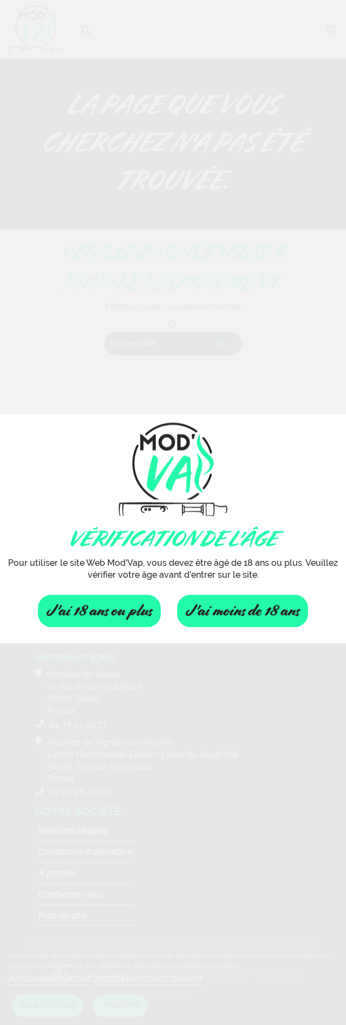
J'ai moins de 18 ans (242, 611)
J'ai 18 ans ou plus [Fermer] (99, 611)
